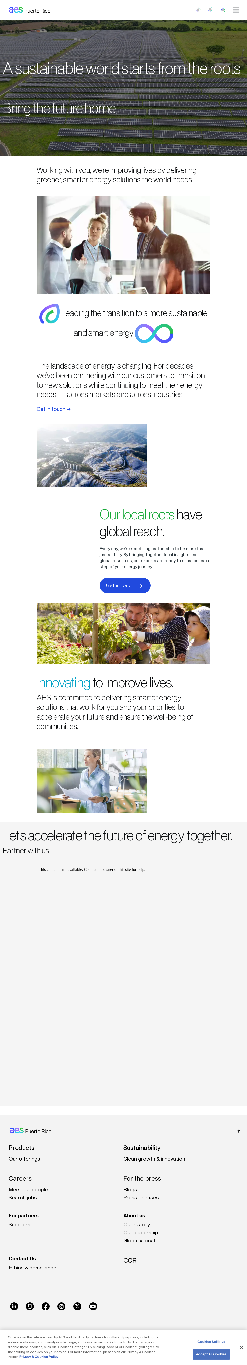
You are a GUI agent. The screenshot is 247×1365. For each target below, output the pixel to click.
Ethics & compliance (32, 1268)
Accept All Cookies (211, 1354)
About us (134, 1215)
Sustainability (142, 1147)
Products (21, 1147)
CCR (130, 1260)
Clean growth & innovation (154, 1159)
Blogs (130, 1189)
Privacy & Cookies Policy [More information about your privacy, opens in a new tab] (38, 1357)
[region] (123, 1347)
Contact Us (22, 1258)
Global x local (139, 1240)
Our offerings (24, 1159)
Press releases (141, 1197)
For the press (142, 1178)
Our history (137, 1224)
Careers (20, 1178)
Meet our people (28, 1189)
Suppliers (19, 1224)
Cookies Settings (211, 1342)
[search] (223, 9)
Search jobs (23, 1197)
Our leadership (141, 1232)
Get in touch (54, 409)
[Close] (241, 1347)
